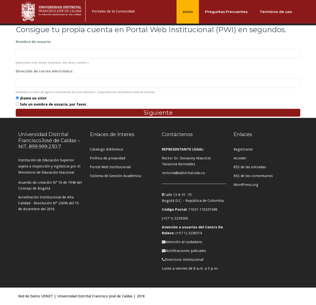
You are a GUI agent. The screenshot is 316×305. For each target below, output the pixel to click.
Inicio (188, 11)
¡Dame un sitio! (33, 98)
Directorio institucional (183, 259)
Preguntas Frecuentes (226, 11)
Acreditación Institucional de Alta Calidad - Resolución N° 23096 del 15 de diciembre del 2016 (48, 203)
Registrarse (243, 149)
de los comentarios (253, 176)
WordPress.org (246, 184)
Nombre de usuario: (33, 42)
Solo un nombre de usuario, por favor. (53, 104)
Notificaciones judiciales (184, 251)
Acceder (240, 158)
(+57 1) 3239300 (175, 218)
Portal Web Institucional (110, 167)
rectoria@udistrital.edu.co (183, 173)
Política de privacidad (107, 158)
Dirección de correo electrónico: (44, 71)
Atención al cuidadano (182, 242)
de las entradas (250, 167)
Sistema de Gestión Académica (115, 176)
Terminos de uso (276, 11)
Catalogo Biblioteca (106, 149)
